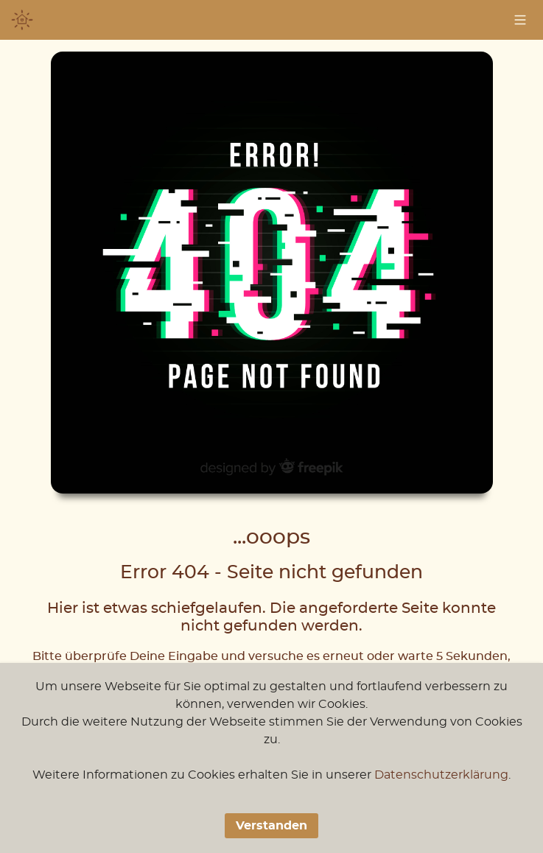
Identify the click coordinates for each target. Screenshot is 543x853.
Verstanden (271, 826)
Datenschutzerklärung (441, 775)
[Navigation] (520, 20)
